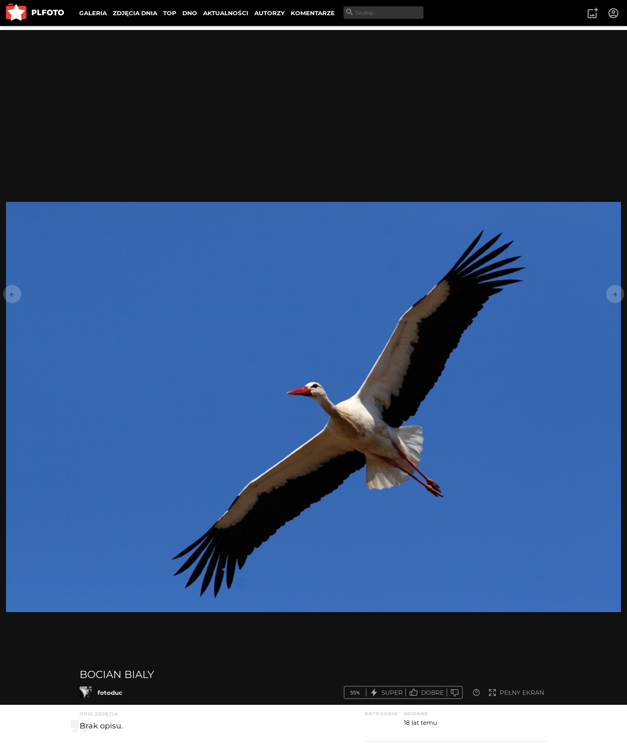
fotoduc (110, 692)
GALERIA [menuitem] (93, 13)
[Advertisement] (313, 86)
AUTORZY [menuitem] (269, 13)
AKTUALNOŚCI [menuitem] (225, 13)
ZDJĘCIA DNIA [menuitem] (135, 13)
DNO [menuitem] (189, 13)
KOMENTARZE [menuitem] (313, 13)
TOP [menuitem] (169, 13)
